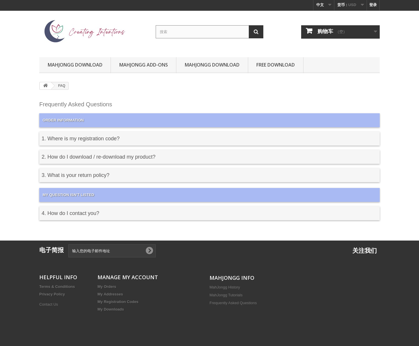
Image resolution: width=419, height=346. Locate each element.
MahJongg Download (75, 65)
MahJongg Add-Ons (143, 65)
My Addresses (110, 294)
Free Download (275, 65)
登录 (373, 5)
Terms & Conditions (57, 286)
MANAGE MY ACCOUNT (127, 277)
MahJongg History (225, 287)
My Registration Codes (118, 302)
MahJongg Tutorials (226, 295)
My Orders (106, 286)
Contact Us (48, 304)
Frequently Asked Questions (233, 303)
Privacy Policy (52, 294)
